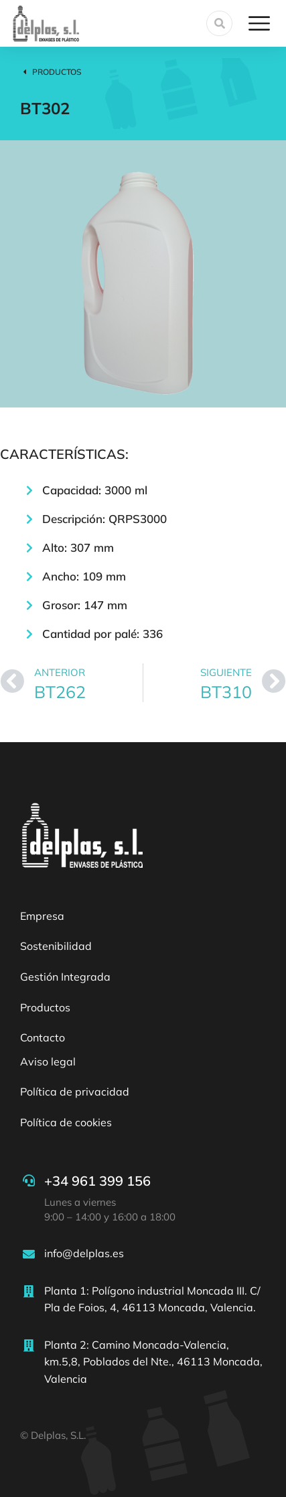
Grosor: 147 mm (84, 605)
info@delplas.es (84, 1253)
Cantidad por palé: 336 (102, 634)
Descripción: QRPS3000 (104, 519)
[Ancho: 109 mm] (29, 576)
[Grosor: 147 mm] (29, 605)
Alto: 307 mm (78, 547)
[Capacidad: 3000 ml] (29, 490)
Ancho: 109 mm (84, 576)
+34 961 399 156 (97, 1180)
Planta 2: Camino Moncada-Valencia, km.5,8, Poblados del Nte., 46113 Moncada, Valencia (153, 1361)
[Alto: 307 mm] (29, 547)
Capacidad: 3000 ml (94, 490)
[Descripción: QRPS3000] (29, 519)
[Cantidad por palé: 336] (29, 634)
